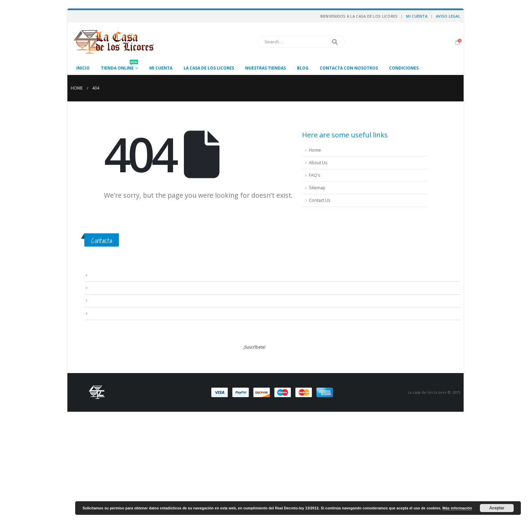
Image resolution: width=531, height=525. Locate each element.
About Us (318, 163)
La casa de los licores (209, 68)
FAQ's (314, 175)
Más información (457, 508)
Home (315, 150)
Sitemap (317, 188)
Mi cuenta (416, 16)
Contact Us (320, 200)
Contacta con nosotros (349, 68)
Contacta (101, 240)
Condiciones (404, 68)
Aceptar (497, 508)
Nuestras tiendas (265, 68)
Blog (303, 68)
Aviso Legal (448, 16)
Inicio (83, 68)
